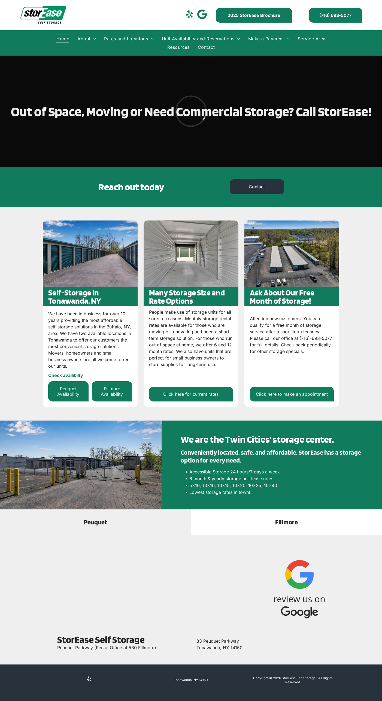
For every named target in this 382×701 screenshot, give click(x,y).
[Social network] (202, 15)
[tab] (95, 522)
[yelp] (189, 15)
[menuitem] (62, 39)
